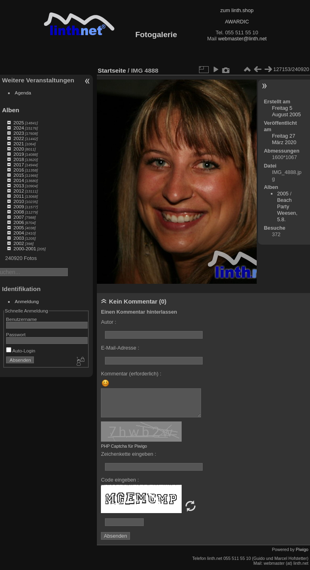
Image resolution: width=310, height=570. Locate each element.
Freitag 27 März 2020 (284, 139)
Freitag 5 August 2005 (286, 111)
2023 (18, 133)
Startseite (112, 70)
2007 (18, 217)
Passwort (15, 334)
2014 (18, 180)
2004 (18, 232)
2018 (18, 159)
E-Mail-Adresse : (120, 348)
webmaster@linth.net (242, 39)
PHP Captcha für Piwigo (124, 446)
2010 (18, 201)
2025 (18, 122)
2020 (18, 148)
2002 (18, 243)
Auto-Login (21, 350)
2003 (18, 238)
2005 (18, 227)
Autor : (108, 322)
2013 (18, 185)
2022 (18, 138)
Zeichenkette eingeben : (128, 454)
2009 (18, 206)
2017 (18, 164)
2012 (18, 190)
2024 (18, 127)
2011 (18, 196)
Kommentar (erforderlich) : (131, 374)
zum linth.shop (237, 10)
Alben (10, 110)
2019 (18, 154)
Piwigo (302, 549)
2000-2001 (24, 248)
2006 (18, 222)
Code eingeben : (120, 480)
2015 (18, 175)
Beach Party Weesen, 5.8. (287, 209)
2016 (18, 169)
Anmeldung (27, 301)
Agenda (23, 92)
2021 (18, 143)
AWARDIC (237, 22)
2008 (18, 211)
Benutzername (21, 319)
